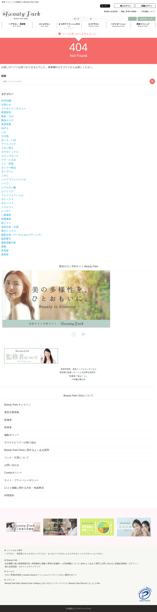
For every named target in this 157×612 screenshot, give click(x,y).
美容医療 (6, 124)
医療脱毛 (6, 112)
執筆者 (8, 427)
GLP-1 (4, 128)
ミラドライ (7, 207)
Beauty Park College (30, 583)
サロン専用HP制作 (13, 575)
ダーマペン (7, 171)
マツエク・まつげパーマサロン (52, 553)
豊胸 (3, 246)
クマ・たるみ (8, 159)
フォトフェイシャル (12, 195)
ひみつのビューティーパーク (54, 583)
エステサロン (93, 25)
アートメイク (8, 144)
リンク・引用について (16, 457)
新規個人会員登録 (110, 11)
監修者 (8, 419)
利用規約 (9, 495)
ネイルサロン (44, 25)
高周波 (5, 250)
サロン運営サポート (68, 575)
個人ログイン (125, 6)
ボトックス (7, 199)
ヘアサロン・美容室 (17, 25)
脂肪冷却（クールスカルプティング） (22, 234)
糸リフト (6, 223)
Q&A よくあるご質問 (90, 563)
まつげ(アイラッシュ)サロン (69, 25)
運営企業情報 (11, 412)
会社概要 (9, 563)
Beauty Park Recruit (78, 583)
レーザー (6, 211)
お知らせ (6, 104)
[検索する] (152, 81)
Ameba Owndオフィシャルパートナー (40, 575)
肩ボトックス (8, 230)
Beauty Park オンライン (17, 404)
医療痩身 (6, 219)
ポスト (105, 6)
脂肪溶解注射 (8, 242)
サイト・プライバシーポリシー (21, 480)
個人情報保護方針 (22, 563)
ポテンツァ (7, 203)
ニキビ (5, 175)
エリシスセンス (9, 156)
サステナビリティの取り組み (20, 442)
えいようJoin (94, 583)
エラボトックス (9, 151)
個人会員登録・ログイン (16, 566)
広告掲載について (148, 11)
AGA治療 (6, 100)
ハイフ (5, 183)
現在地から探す (146, 19)
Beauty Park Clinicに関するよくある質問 (26, 450)
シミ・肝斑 (7, 163)
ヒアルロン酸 (8, 187)
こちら (84, 376)
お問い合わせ (11, 465)
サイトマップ (34, 566)
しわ (3, 132)
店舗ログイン (146, 6)
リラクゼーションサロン (92, 553)
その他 (5, 136)
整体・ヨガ (7, 116)
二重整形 (6, 215)
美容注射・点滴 (9, 227)
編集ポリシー (11, 435)
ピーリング (7, 191)
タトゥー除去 (8, 167)
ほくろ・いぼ (8, 140)
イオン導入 (7, 148)
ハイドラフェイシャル (13, 179)
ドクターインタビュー (13, 108)
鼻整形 (5, 254)
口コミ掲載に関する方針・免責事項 (24, 487)
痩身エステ (7, 120)
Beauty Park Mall (12, 583)
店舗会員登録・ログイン (126, 563)
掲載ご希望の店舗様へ (129, 11)
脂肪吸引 (6, 238)
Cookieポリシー (13, 472)
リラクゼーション (118, 25)
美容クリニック (143, 25)
